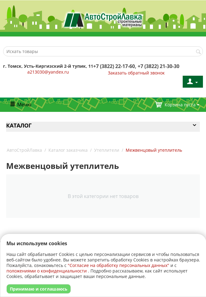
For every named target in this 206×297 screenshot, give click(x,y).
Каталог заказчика (68, 150)
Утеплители (106, 150)
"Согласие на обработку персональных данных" (118, 265)
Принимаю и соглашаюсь (38, 289)
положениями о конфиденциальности (46, 271)
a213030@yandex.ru (48, 72)
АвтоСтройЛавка (24, 150)
